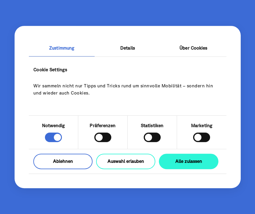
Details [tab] (127, 48)
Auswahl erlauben (125, 161)
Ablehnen (63, 161)
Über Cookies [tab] (193, 48)
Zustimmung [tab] (61, 48)
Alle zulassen (188, 161)
